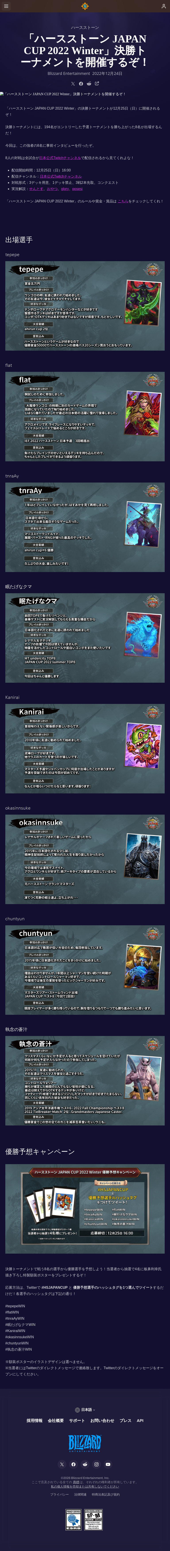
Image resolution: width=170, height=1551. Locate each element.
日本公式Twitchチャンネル (60, 158)
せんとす (36, 189)
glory (65, 189)
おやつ (52, 189)
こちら (123, 201)
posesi (77, 189)
